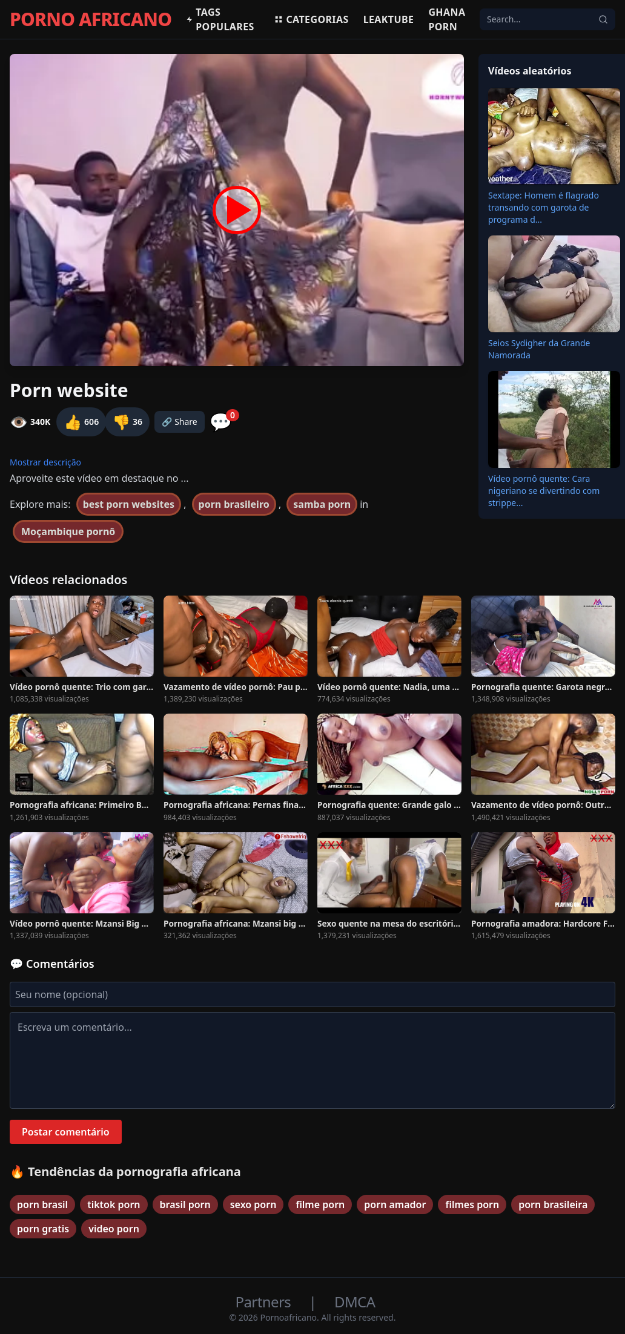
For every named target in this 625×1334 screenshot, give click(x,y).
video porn (113, 1228)
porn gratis (43, 1228)
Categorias (311, 19)
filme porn (320, 1204)
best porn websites (128, 504)
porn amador (395, 1204)
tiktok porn (113, 1204)
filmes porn (472, 1204)
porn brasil (42, 1204)
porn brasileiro (234, 504)
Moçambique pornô (68, 531)
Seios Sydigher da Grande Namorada (539, 349)
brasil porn (185, 1204)
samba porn (322, 504)
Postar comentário (66, 1131)
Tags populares (220, 19)
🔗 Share (179, 421)
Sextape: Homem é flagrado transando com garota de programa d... (543, 207)
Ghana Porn (446, 19)
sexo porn (253, 1204)
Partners (265, 1302)
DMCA (354, 1302)
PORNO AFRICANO (90, 19)
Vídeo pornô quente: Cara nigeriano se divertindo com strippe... (544, 490)
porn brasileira (552, 1204)
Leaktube (388, 19)
